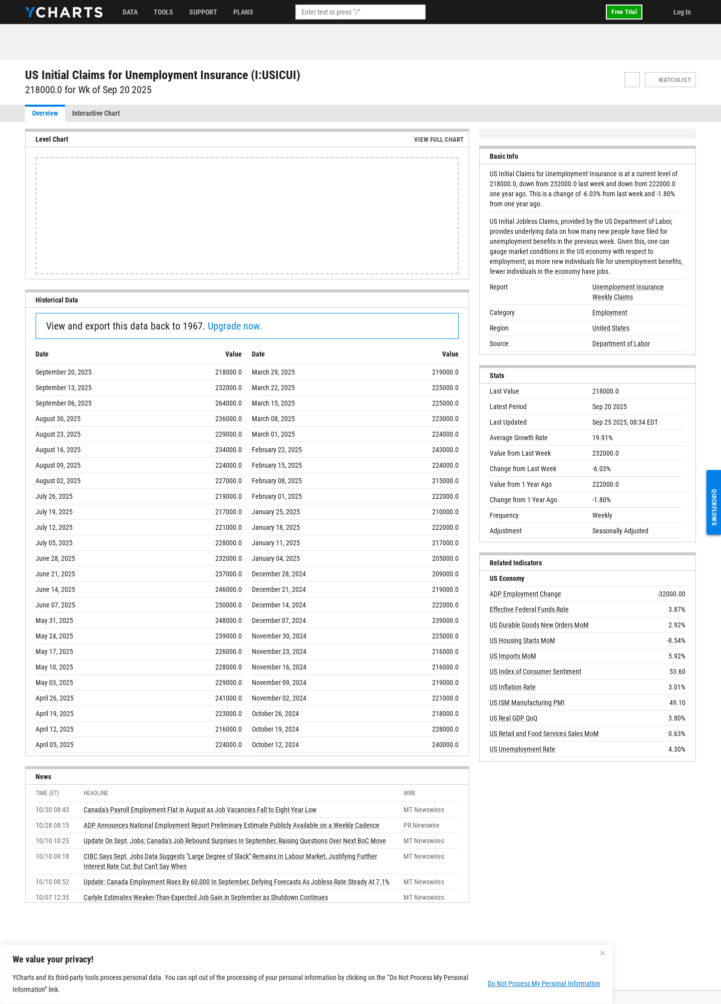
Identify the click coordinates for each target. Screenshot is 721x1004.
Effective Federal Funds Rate (529, 609)
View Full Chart (439, 139)
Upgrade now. (235, 326)
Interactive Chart (96, 113)
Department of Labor (621, 344)
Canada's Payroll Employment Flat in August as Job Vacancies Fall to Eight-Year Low (200, 810)
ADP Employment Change (525, 594)
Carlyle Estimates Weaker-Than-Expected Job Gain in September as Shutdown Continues (206, 897)
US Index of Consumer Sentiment (535, 671)
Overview (45, 113)
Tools (163, 12)
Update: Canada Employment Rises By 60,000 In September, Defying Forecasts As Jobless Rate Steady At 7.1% (237, 882)
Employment (609, 312)
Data (130, 12)
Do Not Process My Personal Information (544, 983)
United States (610, 328)
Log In (682, 12)
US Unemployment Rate (522, 749)
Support (203, 12)
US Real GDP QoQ (513, 718)
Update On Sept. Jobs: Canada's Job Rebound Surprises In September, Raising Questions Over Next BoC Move (235, 841)
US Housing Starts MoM (522, 640)
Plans (243, 12)
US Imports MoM (513, 656)
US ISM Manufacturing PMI (527, 703)
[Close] (602, 953)
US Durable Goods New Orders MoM (539, 625)
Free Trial (624, 12)
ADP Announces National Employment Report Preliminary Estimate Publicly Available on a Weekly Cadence (232, 825)
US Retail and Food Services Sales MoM (544, 734)
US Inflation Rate (513, 687)
